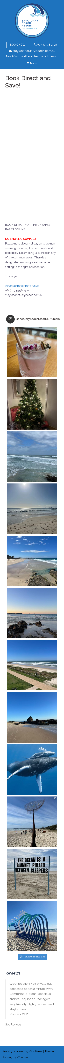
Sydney (7, 1057)
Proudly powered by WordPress (22, 1051)
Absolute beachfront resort (22, 285)
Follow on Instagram (32, 956)
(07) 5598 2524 (46, 44)
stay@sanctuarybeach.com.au (32, 51)
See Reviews (13, 1024)
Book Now (17, 44)
